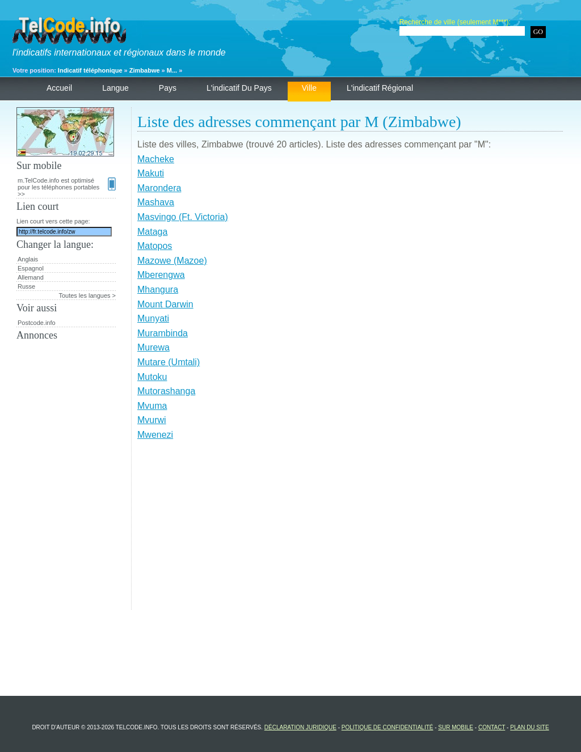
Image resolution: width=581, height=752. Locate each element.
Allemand (31, 277)
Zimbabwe (144, 70)
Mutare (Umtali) (168, 362)
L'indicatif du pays (239, 87)
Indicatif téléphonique (90, 70)
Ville (309, 87)
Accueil (59, 87)
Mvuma (152, 406)
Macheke (155, 159)
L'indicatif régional (380, 87)
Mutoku (152, 377)
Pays (167, 87)
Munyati (153, 318)
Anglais (28, 259)
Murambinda (162, 333)
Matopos (154, 246)
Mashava (155, 202)
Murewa (153, 347)
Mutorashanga (166, 391)
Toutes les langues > (87, 295)
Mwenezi (155, 435)
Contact (491, 727)
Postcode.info (37, 322)
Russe (26, 286)
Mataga (152, 231)
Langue (115, 87)
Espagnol (31, 268)
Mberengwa (161, 275)
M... (172, 70)
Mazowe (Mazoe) (172, 260)
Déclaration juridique (300, 727)
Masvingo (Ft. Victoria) (182, 217)
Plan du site (529, 727)
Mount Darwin (165, 304)
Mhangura (157, 289)
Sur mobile (455, 727)
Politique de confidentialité (387, 727)
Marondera (159, 188)
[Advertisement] (350, 530)
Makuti (150, 173)
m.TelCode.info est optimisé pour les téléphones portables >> (67, 187)
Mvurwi (151, 420)
